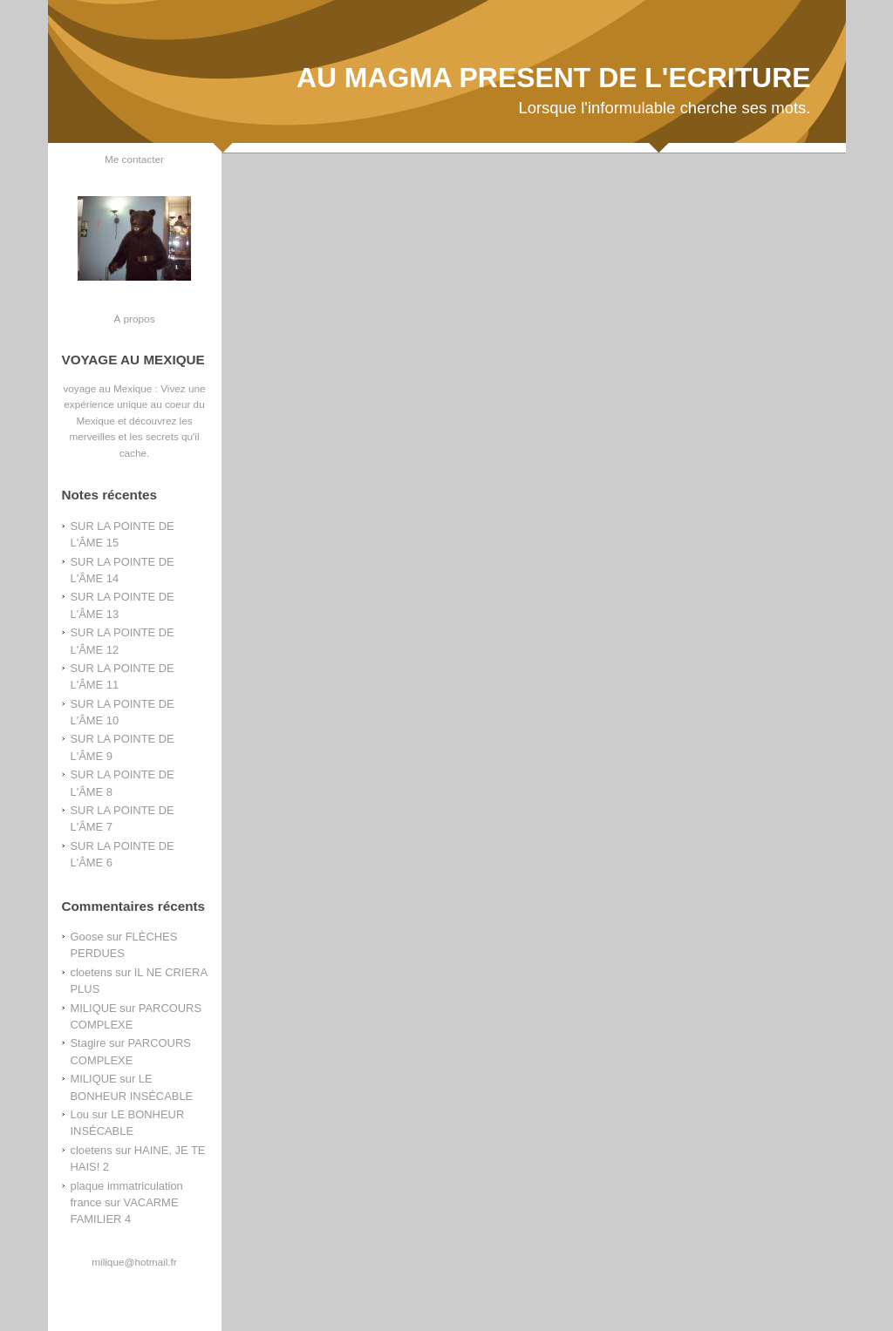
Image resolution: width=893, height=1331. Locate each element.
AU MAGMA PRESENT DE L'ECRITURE (554, 77)
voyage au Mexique (107, 388)
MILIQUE (94, 1008)
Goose (87, 936)
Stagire (88, 1042)
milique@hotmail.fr (134, 1261)
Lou (80, 1114)
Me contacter (134, 159)
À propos (133, 318)
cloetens (91, 972)
